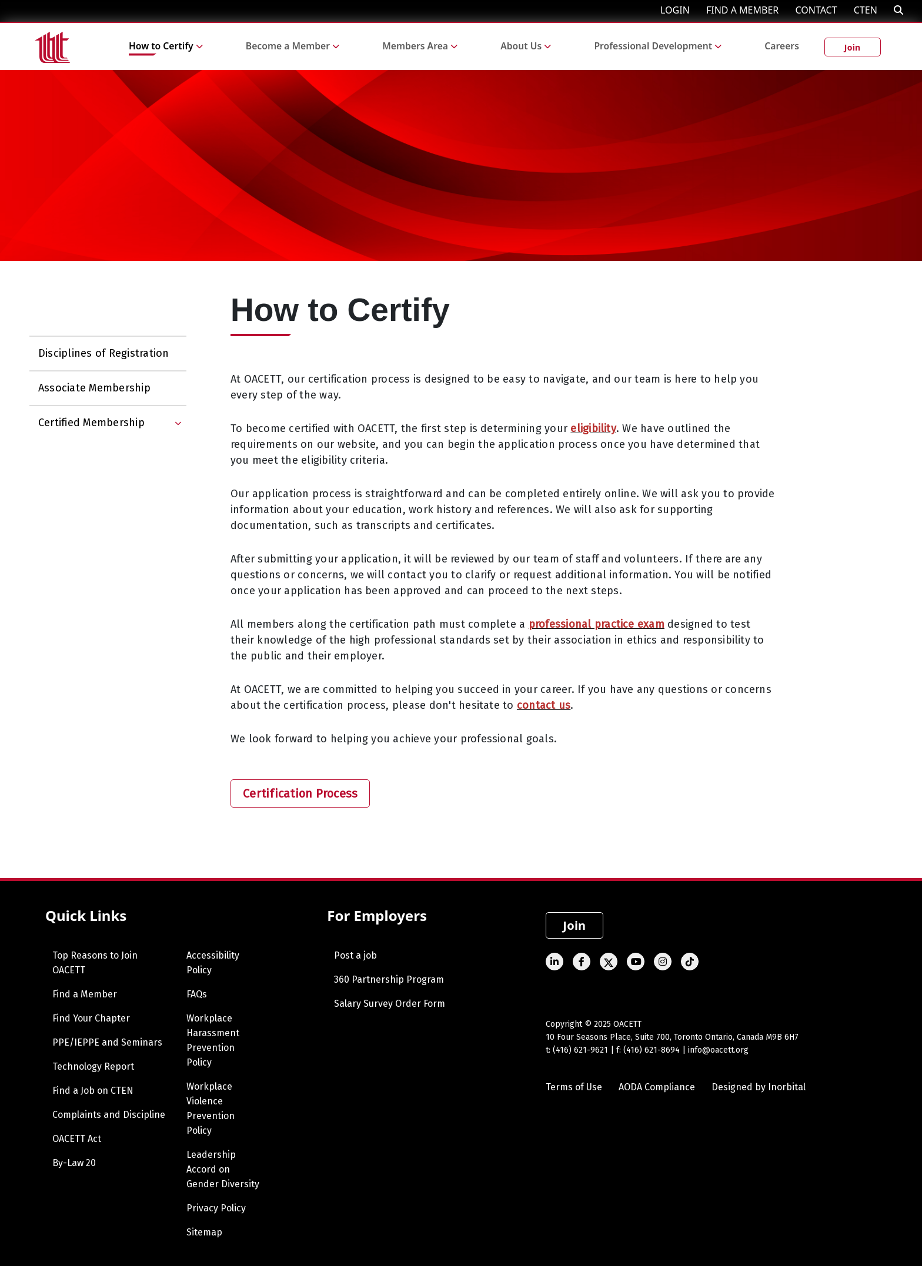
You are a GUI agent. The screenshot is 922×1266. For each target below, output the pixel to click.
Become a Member (288, 45)
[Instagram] (663, 961)
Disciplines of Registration (103, 353)
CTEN (865, 10)
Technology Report (93, 1066)
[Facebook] (581, 961)
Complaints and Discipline (108, 1114)
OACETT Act (76, 1138)
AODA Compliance (657, 1087)
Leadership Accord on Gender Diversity (222, 1169)
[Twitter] (608, 961)
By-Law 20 (74, 1162)
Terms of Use (574, 1087)
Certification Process (300, 793)
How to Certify (161, 45)
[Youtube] (635, 961)
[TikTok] (690, 961)
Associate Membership (94, 387)
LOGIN (675, 10)
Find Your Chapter (91, 1018)
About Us (521, 45)
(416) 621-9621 (580, 1050)
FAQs (196, 994)
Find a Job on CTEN (92, 1090)
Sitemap (204, 1232)
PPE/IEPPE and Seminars (107, 1042)
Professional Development (653, 45)
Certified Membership (91, 422)
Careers (781, 45)
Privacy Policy (216, 1208)
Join (852, 47)
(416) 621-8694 (651, 1050)
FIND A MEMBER (742, 10)
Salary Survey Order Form (389, 1003)
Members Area (415, 45)
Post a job (355, 955)
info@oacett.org (718, 1050)
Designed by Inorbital (758, 1087)
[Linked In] (554, 961)
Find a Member (84, 994)
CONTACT (816, 10)
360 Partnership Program (389, 979)
